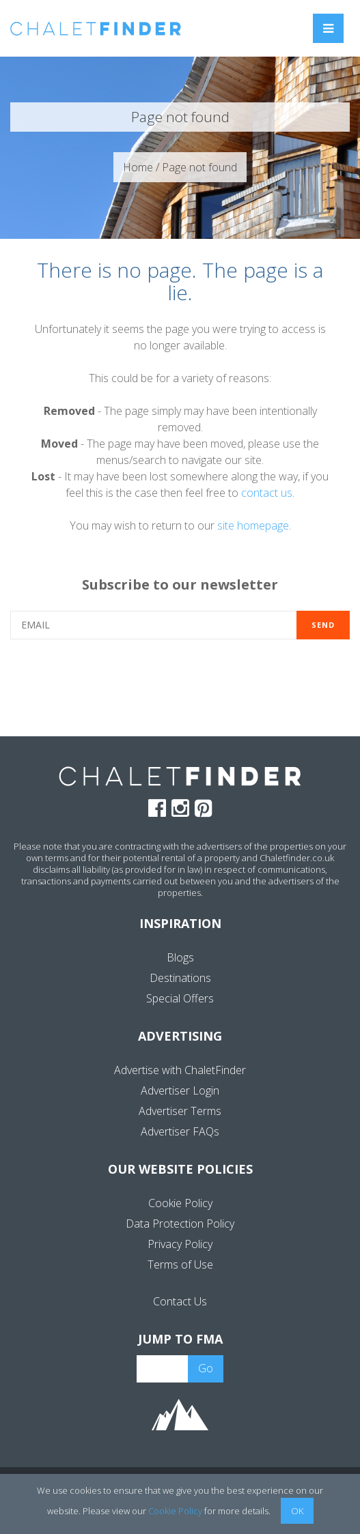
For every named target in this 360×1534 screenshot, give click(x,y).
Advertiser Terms (180, 1110)
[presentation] (180, 686)
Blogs (180, 957)
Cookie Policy (180, 1203)
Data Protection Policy (180, 1223)
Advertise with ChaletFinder (180, 1069)
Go (205, 1368)
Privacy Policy (180, 1243)
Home (138, 167)
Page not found (199, 167)
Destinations (180, 977)
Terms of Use (180, 1264)
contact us (266, 492)
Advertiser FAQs (180, 1131)
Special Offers (180, 998)
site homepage (253, 525)
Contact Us (180, 1301)
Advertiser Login (180, 1090)
